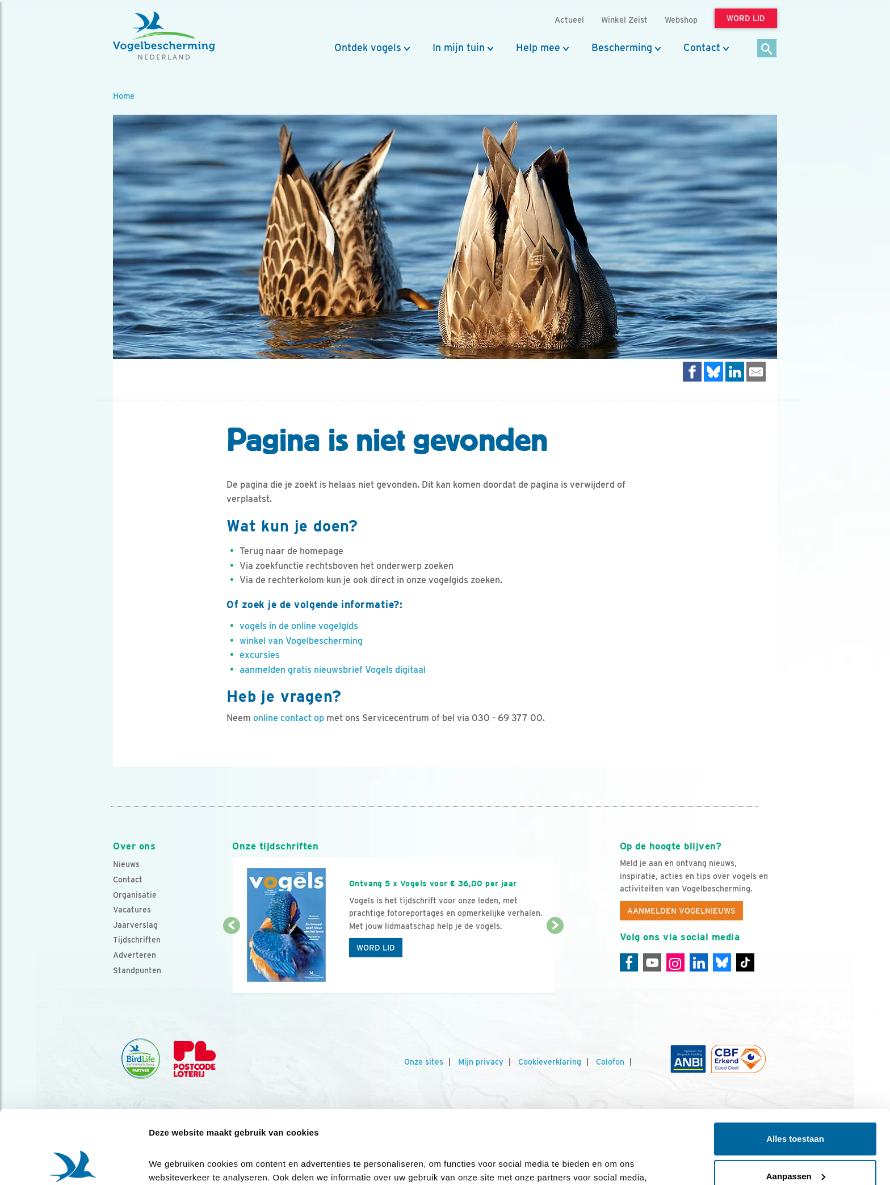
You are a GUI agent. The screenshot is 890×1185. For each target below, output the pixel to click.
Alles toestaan (795, 1065)
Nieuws (126, 864)
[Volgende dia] (555, 960)
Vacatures (132, 909)
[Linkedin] (699, 962)
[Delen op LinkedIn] (735, 372)
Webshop (681, 19)
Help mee (538, 47)
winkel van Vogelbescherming (301, 640)
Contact (701, 47)
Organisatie (135, 894)
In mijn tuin (459, 47)
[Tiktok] (745, 962)
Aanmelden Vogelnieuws (681, 910)
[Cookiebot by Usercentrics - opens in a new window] (73, 1162)
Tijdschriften (137, 939)
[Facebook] (629, 962)
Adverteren (134, 955)
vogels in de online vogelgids (299, 626)
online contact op (288, 718)
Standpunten (137, 970)
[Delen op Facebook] (692, 372)
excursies (260, 655)
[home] (164, 35)
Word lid (375, 947)
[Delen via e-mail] (756, 372)
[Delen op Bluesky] (713, 372)
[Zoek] (767, 49)
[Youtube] (652, 962)
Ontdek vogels (367, 47)
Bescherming (621, 47)
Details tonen (176, 1162)
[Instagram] (675, 962)
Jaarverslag (135, 924)
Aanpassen (795, 1102)
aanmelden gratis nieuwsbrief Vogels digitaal (333, 669)
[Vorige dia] (231, 960)
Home (124, 96)
